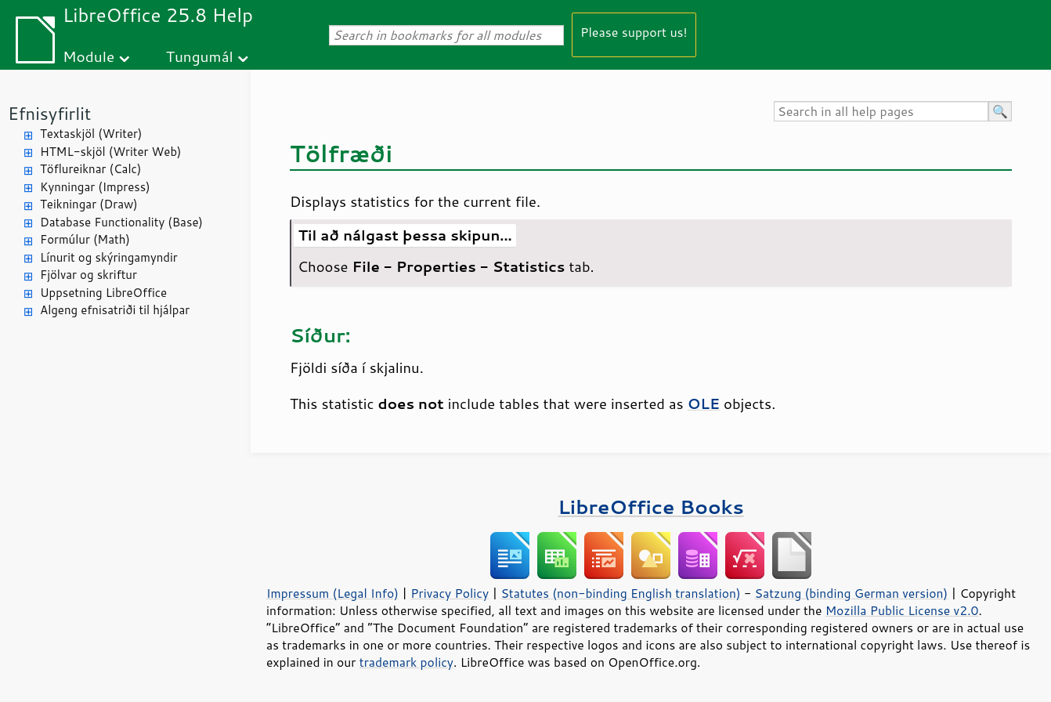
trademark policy (406, 662)
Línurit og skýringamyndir (109, 257)
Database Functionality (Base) (121, 222)
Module (88, 56)
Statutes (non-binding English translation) (620, 593)
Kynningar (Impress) (95, 187)
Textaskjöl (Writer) (91, 133)
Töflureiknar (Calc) (90, 169)
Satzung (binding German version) (851, 593)
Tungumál (199, 56)
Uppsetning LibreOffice (103, 292)
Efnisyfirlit (49, 113)
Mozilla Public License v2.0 (902, 610)
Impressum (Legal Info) (332, 593)
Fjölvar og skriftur (88, 274)
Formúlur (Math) (85, 239)
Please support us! (634, 32)
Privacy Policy (449, 593)
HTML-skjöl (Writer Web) (111, 151)
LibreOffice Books (651, 506)
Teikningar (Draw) (89, 204)
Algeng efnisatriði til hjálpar (115, 310)
